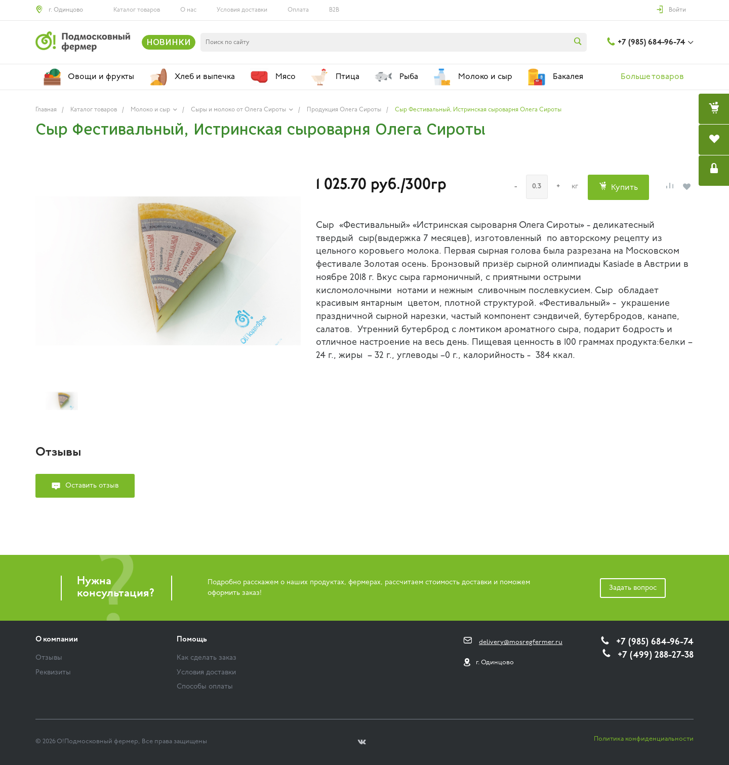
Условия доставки (242, 10)
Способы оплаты (205, 687)
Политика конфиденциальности (644, 739)
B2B (334, 10)
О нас (188, 10)
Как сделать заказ (206, 658)
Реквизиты (53, 672)
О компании (56, 639)
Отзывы (48, 658)
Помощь (192, 639)
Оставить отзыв (91, 486)
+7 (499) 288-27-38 (656, 655)
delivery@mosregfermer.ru (520, 642)
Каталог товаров (136, 10)
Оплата (298, 10)
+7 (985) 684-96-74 (651, 42)
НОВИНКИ (168, 42)
